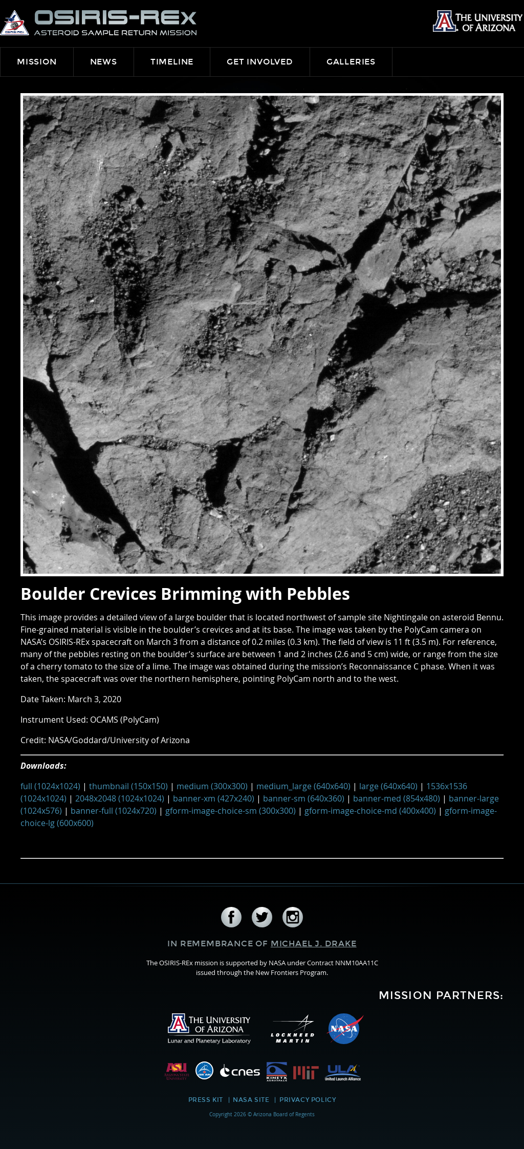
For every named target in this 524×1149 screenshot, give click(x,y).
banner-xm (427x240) (213, 798)
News (103, 62)
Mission (37, 62)
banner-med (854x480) (396, 798)
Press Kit (205, 1099)
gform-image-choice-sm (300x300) (230, 810)
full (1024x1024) (50, 786)
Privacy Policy (307, 1099)
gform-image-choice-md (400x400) (370, 810)
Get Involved (260, 62)
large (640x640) (388, 786)
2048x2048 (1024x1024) (119, 798)
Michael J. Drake (314, 943)
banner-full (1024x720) (114, 810)
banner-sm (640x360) (303, 798)
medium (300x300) (212, 786)
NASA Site (251, 1099)
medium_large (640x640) (303, 786)
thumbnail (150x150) (128, 786)
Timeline (171, 62)
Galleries (351, 62)
